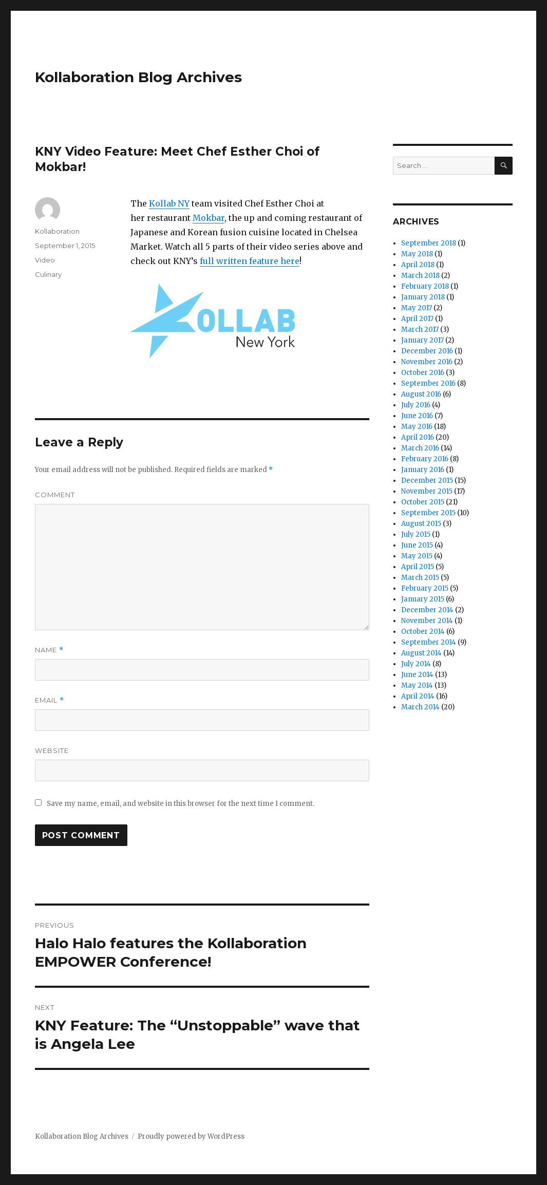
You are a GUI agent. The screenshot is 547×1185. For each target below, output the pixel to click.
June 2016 (417, 415)
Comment (55, 495)
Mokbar (208, 218)
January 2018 (423, 297)
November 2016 (426, 362)
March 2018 (420, 275)
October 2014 (423, 631)
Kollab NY (169, 203)
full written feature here (249, 261)
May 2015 (416, 556)
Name (49, 650)
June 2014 (417, 674)
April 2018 (418, 264)
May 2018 (417, 254)
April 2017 (417, 318)
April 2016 (417, 437)
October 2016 (422, 372)
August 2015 (421, 523)
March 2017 (420, 329)
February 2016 (424, 459)
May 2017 (416, 308)
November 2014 (427, 620)
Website (52, 750)
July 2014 (416, 664)
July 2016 (415, 405)
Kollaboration (57, 231)
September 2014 (428, 642)
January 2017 (422, 340)
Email (49, 700)
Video (45, 260)
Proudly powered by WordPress (191, 1136)
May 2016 (416, 426)
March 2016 (420, 448)
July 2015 (415, 534)
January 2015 (422, 599)
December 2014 (427, 610)
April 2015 (417, 566)
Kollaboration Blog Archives (138, 77)
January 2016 (422, 469)
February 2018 (425, 286)
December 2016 (427, 351)
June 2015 (417, 545)
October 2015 (422, 502)
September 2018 (428, 243)
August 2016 (421, 394)
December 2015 (427, 480)
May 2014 (417, 685)
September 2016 (428, 383)
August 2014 (421, 653)
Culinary (48, 274)
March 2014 (420, 707)
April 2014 (418, 696)
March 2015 (420, 577)
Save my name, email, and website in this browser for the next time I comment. (180, 803)
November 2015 (426, 491)
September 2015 (428, 513)
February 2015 (424, 588)
